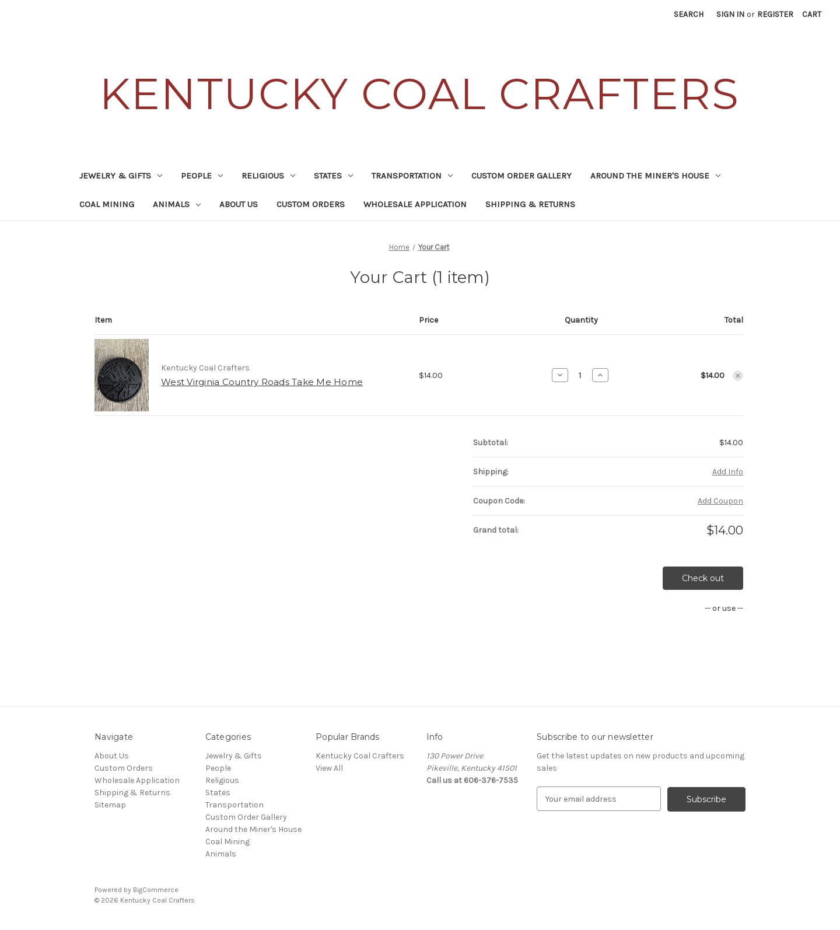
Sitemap (110, 805)
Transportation (412, 175)
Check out (703, 578)
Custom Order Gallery (521, 175)
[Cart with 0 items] (812, 14)
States (333, 175)
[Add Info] (727, 472)
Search (689, 14)
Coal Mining (106, 204)
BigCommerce (155, 890)
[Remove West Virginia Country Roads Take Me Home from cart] (738, 375)
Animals (177, 204)
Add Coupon (720, 501)
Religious (268, 175)
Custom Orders (310, 204)
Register (775, 14)
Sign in (730, 14)
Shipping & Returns (530, 204)
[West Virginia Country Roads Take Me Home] (580, 375)
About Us (238, 204)
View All (329, 768)
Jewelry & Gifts (120, 175)
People (202, 175)
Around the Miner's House (655, 175)
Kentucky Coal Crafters (360, 756)
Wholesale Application (415, 204)
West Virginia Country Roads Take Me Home (262, 381)
